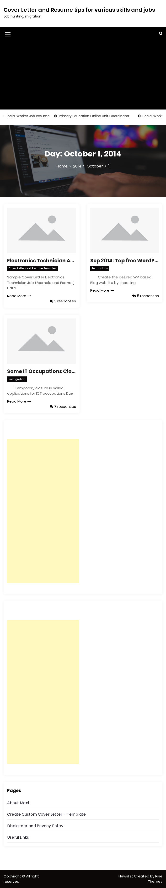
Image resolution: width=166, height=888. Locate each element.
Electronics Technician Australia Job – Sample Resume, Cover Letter (41, 260)
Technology (100, 268)
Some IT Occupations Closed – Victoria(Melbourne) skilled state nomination (41, 371)
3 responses (63, 301)
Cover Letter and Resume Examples (32, 268)
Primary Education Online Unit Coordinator (96, 116)
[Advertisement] (83, 76)
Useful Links (18, 837)
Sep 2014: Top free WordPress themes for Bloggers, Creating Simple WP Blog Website (124, 260)
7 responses (63, 406)
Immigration (17, 379)
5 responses (145, 295)
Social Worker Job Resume (29, 116)
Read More (19, 295)
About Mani (18, 803)
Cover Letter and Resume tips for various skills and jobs (79, 10)
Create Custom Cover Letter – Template (46, 814)
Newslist (126, 876)
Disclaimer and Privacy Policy (35, 826)
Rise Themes (155, 879)
